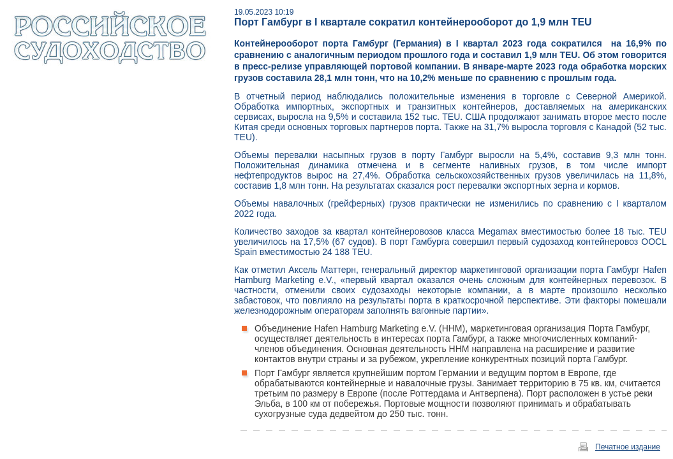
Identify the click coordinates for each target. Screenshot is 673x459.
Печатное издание (627, 446)
